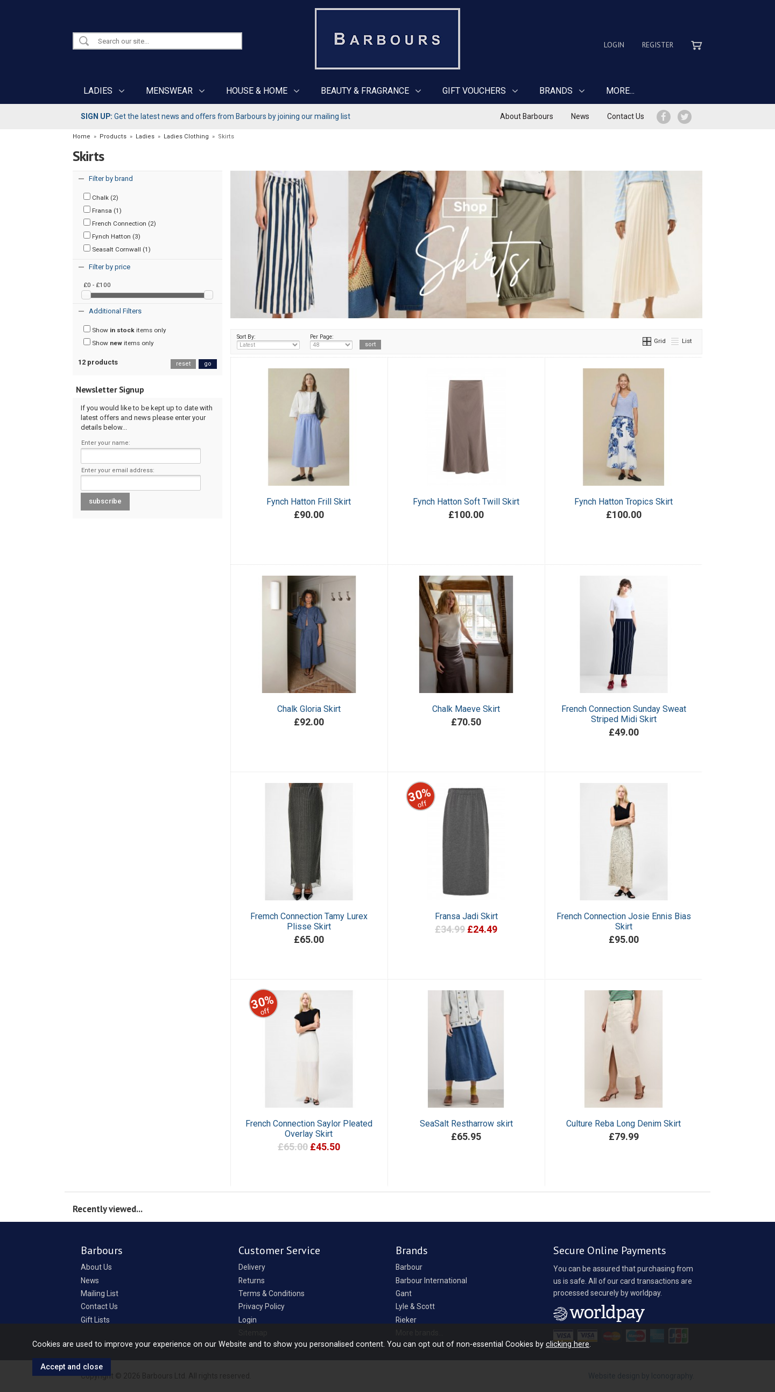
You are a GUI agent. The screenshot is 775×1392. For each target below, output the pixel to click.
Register (657, 45)
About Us (96, 1267)
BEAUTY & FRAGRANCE (365, 91)
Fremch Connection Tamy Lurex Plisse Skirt (309, 921)
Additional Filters (115, 311)
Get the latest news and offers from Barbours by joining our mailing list (215, 116)
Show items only (124, 329)
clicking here (567, 1344)
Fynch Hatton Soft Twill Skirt (466, 501)
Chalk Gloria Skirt (309, 709)
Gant (404, 1293)
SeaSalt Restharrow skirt (466, 1123)
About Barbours (526, 116)
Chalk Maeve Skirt (466, 709)
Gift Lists (95, 1320)
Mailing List (99, 1293)
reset (183, 363)
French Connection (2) (119, 223)
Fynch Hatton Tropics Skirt (623, 501)
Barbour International (431, 1280)
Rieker (406, 1320)
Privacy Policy (261, 1306)
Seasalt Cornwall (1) (117, 248)
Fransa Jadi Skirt (466, 916)
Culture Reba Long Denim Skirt (623, 1123)
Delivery (251, 1267)
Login (614, 45)
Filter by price (109, 267)
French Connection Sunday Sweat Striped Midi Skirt (623, 714)
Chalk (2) (100, 197)
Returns (251, 1280)
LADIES (97, 91)
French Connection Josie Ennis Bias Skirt (623, 921)
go (208, 363)
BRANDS (556, 91)
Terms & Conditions (271, 1293)
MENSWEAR (169, 91)
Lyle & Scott (415, 1306)
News (580, 116)
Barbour (409, 1267)
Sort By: (268, 341)
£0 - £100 (97, 285)
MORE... (620, 91)
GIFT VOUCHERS (474, 91)
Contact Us (625, 116)
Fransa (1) (102, 210)
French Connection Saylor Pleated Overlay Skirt (308, 1128)
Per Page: (331, 341)
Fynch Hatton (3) (111, 236)
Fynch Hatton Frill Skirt (308, 501)
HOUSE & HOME (256, 91)
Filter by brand (111, 178)
